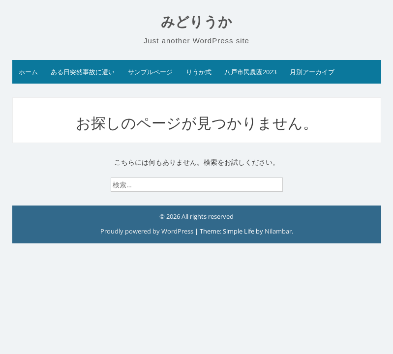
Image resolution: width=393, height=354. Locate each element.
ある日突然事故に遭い (83, 71)
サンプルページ (150, 71)
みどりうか (196, 22)
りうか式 (199, 71)
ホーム (28, 71)
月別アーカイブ (312, 71)
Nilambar (278, 231)
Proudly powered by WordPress (147, 231)
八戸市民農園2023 (250, 71)
